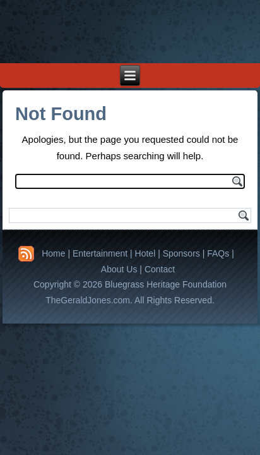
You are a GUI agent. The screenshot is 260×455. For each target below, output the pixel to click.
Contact (160, 269)
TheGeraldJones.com (87, 300)
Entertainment (100, 253)
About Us (119, 269)
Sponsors (181, 253)
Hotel (145, 253)
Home (53, 253)
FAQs (218, 253)
